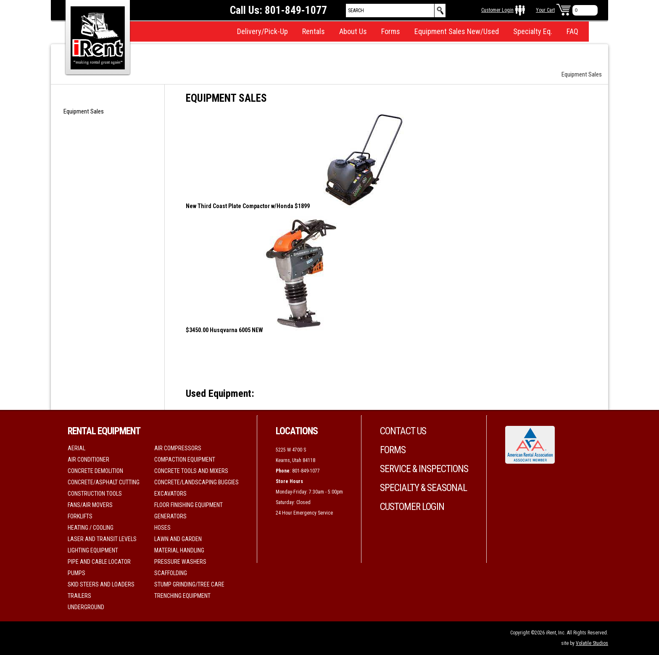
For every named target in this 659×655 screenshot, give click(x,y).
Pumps (76, 573)
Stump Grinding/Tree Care (189, 584)
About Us (353, 31)
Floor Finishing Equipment (188, 505)
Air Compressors (177, 448)
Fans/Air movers (90, 505)
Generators (170, 516)
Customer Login (497, 10)
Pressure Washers (180, 561)
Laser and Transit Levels (102, 539)
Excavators (170, 493)
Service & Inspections (424, 469)
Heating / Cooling (90, 527)
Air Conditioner (88, 459)
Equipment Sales (83, 111)
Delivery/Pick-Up (262, 31)
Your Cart (545, 10)
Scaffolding (170, 573)
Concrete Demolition (95, 470)
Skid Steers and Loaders (101, 584)
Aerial (76, 448)
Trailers (79, 595)
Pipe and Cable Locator (99, 561)
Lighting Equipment (93, 550)
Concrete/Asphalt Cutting (104, 482)
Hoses (162, 527)
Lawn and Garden (178, 539)
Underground (86, 607)
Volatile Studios (592, 643)
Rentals (313, 31)
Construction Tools (95, 493)
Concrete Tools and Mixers (191, 470)
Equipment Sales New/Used (456, 31)
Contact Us (403, 431)
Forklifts (80, 516)
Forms (390, 31)
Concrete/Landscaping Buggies (196, 482)
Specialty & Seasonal (423, 488)
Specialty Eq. (532, 31)
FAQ (572, 31)
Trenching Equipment (182, 595)
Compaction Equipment (184, 459)
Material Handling (179, 550)
